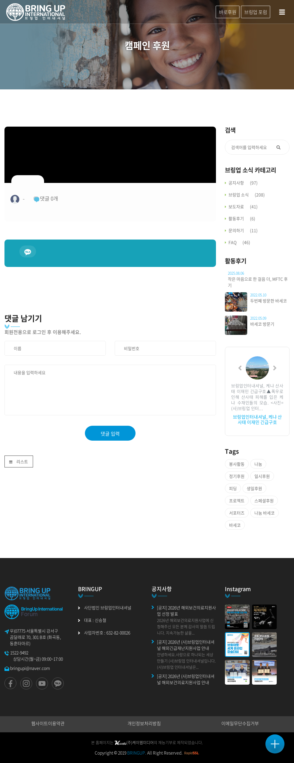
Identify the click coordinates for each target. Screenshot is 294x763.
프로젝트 (237, 501)
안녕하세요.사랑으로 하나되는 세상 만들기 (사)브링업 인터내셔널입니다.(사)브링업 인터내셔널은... (186, 661)
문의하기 (243, 230)
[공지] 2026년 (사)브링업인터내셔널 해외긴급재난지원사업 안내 (185, 645)
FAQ (239, 242)
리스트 (18, 461)
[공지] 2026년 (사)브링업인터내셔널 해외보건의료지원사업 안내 (185, 679)
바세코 (235, 525)
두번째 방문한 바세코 (268, 301)
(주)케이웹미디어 (134, 742)
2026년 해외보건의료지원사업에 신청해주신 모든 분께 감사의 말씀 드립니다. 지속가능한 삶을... (186, 626)
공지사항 (243, 183)
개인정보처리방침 (144, 723)
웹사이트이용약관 (48, 723)
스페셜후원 (264, 501)
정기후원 (237, 476)
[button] (240, 368)
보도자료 (243, 206)
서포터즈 (237, 513)
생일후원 (254, 488)
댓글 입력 (110, 433)
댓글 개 (45, 198)
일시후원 (262, 476)
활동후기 (241, 218)
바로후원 (227, 11)
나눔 (258, 464)
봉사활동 (237, 464)
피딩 (233, 488)
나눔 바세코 (264, 513)
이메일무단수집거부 (240, 723)
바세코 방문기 (262, 324)
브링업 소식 (246, 195)
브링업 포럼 (255, 11)
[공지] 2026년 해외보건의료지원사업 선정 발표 (186, 611)
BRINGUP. (136, 753)
